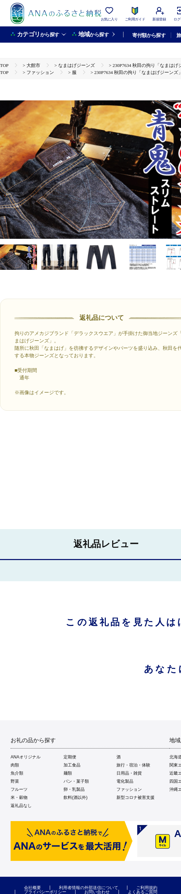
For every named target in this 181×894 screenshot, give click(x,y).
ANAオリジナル (26, 757)
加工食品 (72, 765)
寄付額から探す (148, 35)
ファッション (129, 789)
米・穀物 (19, 797)
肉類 (15, 765)
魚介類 (17, 773)
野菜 (15, 781)
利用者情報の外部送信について (88, 887)
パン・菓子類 (76, 781)
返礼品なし (21, 805)
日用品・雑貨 (129, 773)
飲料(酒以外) (76, 797)
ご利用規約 (146, 887)
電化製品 (124, 781)
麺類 (68, 773)
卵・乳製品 (74, 789)
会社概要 (32, 887)
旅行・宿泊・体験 (133, 765)
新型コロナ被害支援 (135, 797)
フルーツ (19, 789)
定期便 (70, 757)
